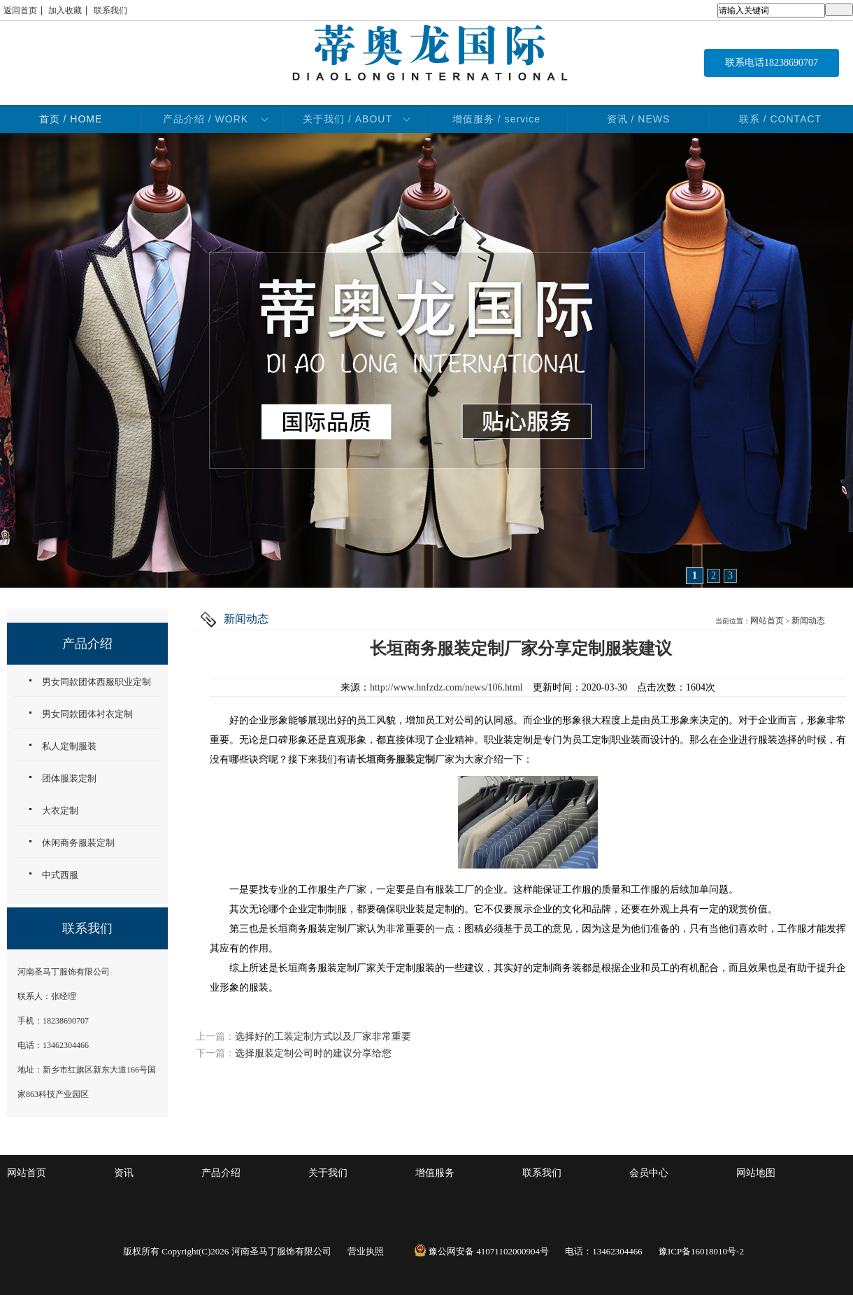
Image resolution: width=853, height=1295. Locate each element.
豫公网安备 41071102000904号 (481, 1251)
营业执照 (365, 1251)
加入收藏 (65, 10)
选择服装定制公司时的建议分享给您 (313, 1053)
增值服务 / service (496, 119)
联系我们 (110, 10)
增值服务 (434, 1173)
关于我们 (327, 1173)
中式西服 (60, 875)
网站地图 (755, 1173)
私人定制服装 (69, 746)
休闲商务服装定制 (78, 842)
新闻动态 (808, 620)
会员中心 (648, 1173)
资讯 (124, 1173)
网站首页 (767, 620)
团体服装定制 (69, 778)
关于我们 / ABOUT (347, 119)
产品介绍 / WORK (205, 119)
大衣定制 (60, 810)
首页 (71, 119)
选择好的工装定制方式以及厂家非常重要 (323, 1036)
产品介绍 (221, 1173)
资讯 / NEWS (639, 119)
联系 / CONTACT (780, 119)
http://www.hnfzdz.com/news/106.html (446, 687)
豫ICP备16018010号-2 (701, 1251)
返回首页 (20, 10)
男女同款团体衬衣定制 (87, 714)
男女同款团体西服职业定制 (96, 682)
